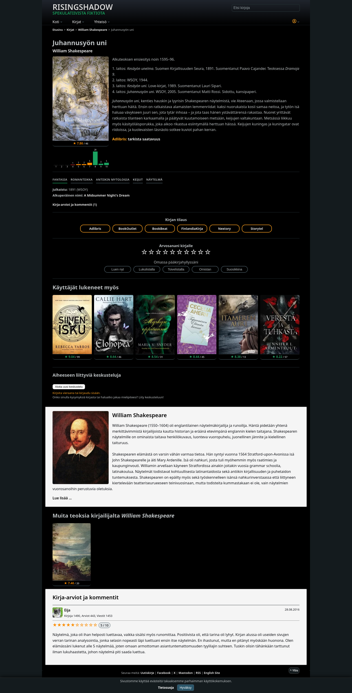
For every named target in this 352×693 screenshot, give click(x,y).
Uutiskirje (147, 673)
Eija (67, 610)
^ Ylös (294, 670)
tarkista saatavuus (144, 139)
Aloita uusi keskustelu (69, 386)
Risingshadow (83, 9)
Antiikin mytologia (113, 179)
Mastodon (186, 673)
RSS (198, 673)
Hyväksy (185, 687)
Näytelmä (154, 179)
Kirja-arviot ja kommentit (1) (75, 204)
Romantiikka (82, 179)
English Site (212, 673)
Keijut (138, 179)
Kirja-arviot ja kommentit (86, 597)
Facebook (164, 673)
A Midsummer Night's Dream (107, 195)
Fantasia (60, 179)
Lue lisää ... (62, 498)
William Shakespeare (72, 50)
